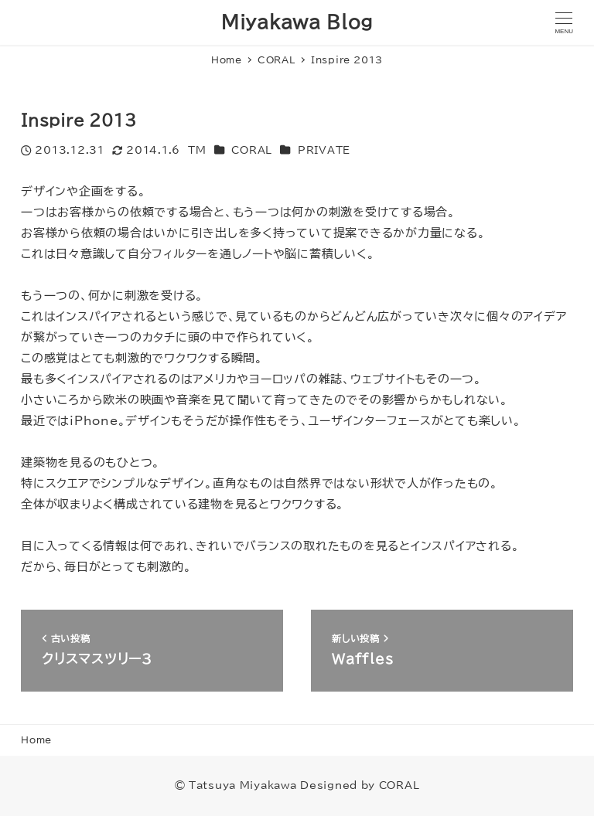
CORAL (251, 149)
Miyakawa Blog (297, 22)
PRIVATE (324, 149)
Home (36, 739)
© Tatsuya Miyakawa (236, 785)
